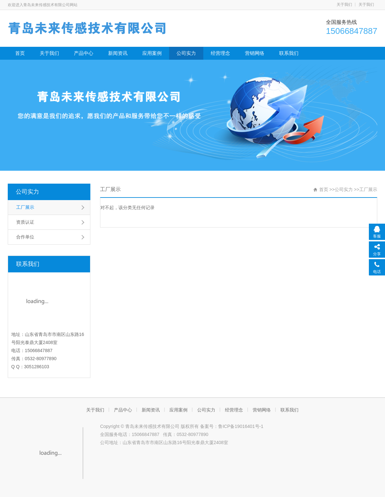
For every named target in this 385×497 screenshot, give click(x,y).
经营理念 (220, 53)
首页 (20, 53)
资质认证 (25, 222)
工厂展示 (25, 207)
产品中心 (83, 53)
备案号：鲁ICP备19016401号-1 (231, 426)
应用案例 (152, 53)
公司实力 (186, 53)
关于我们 (344, 4)
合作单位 (25, 236)
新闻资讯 (117, 53)
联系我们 (289, 53)
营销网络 (254, 53)
